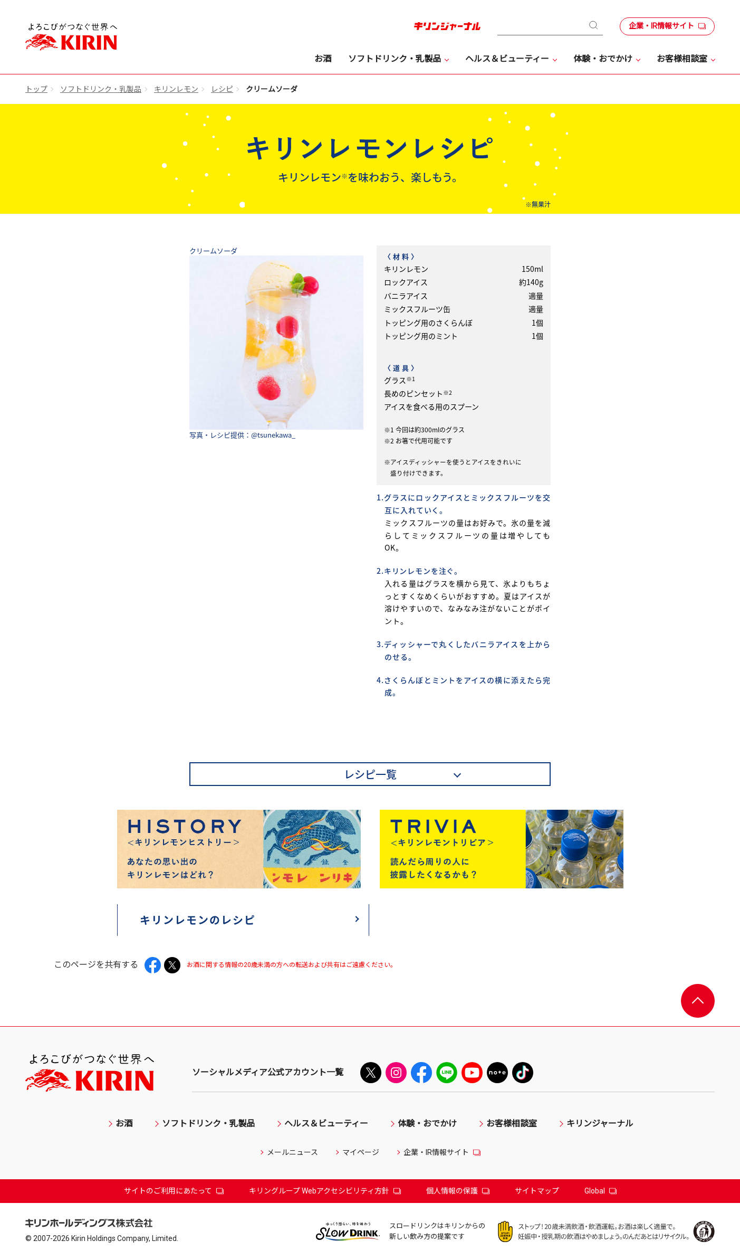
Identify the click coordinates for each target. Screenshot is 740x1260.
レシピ (222, 89)
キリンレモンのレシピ (198, 919)
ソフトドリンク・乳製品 (100, 89)
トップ (36, 89)
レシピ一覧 (370, 774)
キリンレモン (176, 89)
